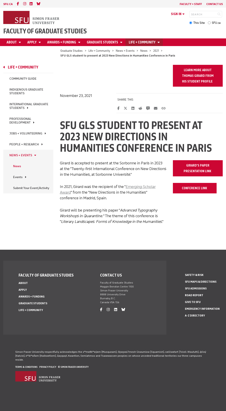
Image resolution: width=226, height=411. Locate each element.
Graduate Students (103, 42)
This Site (199, 23)
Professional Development (20, 120)
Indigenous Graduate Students (26, 91)
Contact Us (214, 4)
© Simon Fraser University (73, 366)
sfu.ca (8, 4)
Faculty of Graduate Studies (45, 31)
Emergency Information (202, 309)
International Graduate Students (28, 106)
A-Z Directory (195, 315)
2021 (156, 50)
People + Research (24, 144)
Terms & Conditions (26, 366)
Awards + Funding (62, 42)
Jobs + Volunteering (25, 133)
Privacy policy (47, 366)
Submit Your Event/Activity (31, 188)
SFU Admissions (196, 288)
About (12, 42)
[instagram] (24, 4)
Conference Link (195, 188)
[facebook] (18, 4)
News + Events (125, 50)
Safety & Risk (194, 275)
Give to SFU (193, 302)
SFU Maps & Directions (200, 282)
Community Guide (23, 79)
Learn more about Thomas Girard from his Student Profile (198, 75)
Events (18, 177)
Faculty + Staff (191, 4)
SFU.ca (216, 23)
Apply (32, 42)
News (144, 50)
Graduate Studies (71, 50)
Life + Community (142, 42)
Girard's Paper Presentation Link (198, 168)
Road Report (194, 295)
